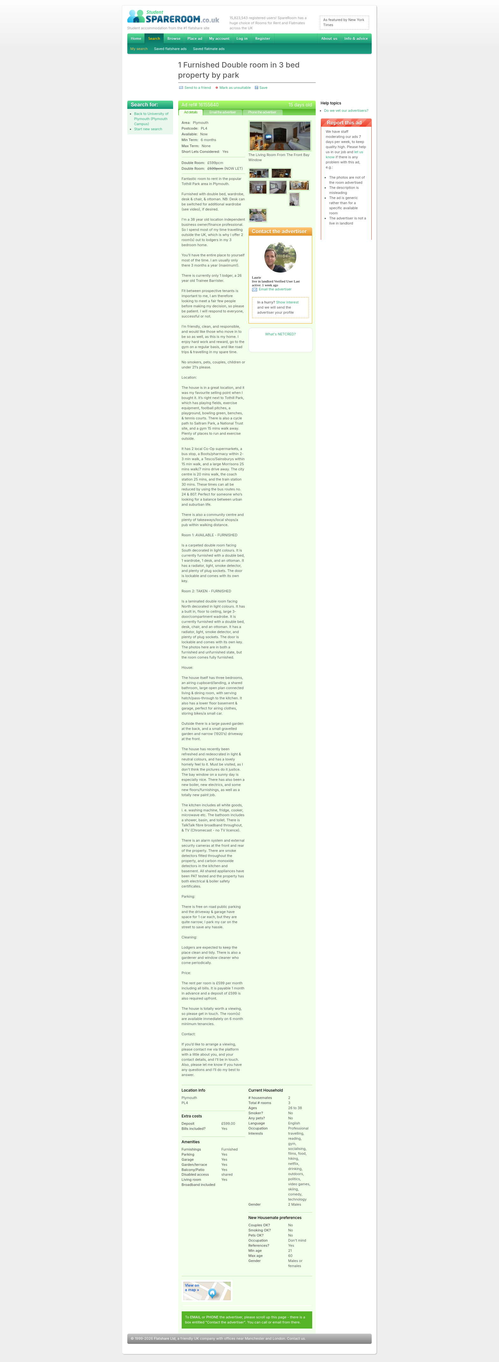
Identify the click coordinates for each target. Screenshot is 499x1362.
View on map (207, 1291)
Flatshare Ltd (165, 1338)
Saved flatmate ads (208, 48)
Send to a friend (198, 87)
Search (154, 38)
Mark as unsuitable (235, 87)
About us (329, 38)
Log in (242, 38)
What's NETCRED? (280, 334)
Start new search (148, 129)
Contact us (296, 1338)
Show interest (287, 302)
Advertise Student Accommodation (195, 38)
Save (263, 87)
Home (135, 38)
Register (262, 38)
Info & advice (356, 38)
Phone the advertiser (262, 112)
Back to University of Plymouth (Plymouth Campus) (151, 118)
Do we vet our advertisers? (346, 110)
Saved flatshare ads (170, 48)
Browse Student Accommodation (174, 38)
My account (219, 38)
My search (139, 48)
